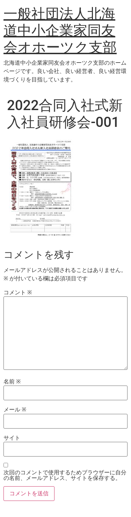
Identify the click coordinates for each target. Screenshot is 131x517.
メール (14, 409)
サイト (11, 438)
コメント (17, 292)
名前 (12, 382)
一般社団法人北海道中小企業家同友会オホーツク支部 (60, 31)
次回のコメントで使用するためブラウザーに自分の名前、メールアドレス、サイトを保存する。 (64, 475)
